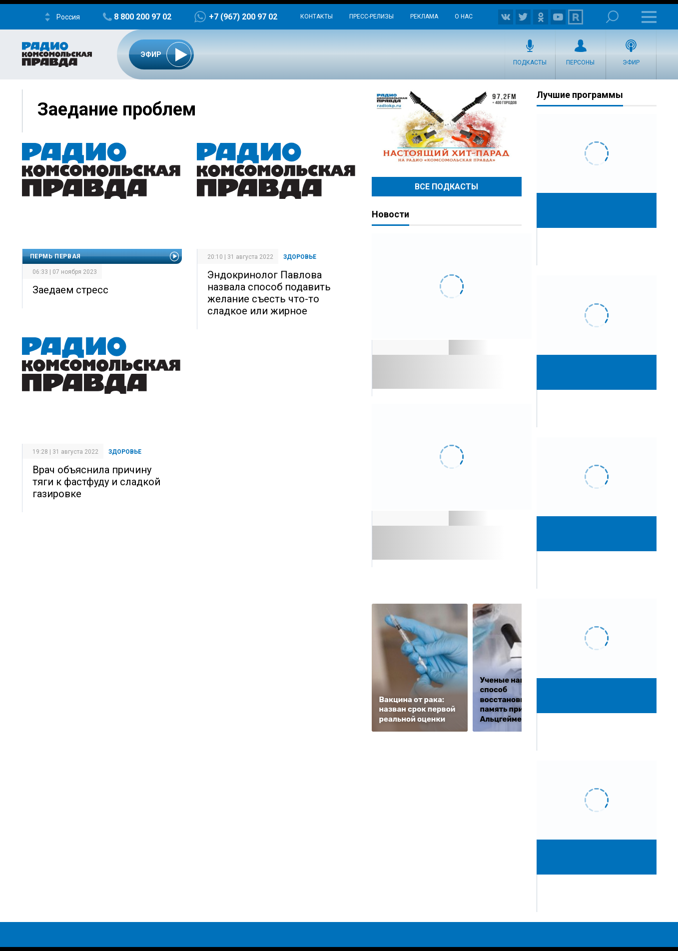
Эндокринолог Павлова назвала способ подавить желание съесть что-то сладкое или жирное (269, 293)
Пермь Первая (55, 256)
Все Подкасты (446, 186)
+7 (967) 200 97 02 (243, 16)
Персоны (580, 62)
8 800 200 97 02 (142, 16)
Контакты (316, 16)
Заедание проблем (116, 109)
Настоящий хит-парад (447, 126)
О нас (464, 16)
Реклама (424, 16)
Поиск (612, 16)
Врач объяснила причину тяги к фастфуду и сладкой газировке (96, 482)
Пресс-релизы (371, 16)
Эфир (631, 62)
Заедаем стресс (70, 290)
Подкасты (530, 62)
